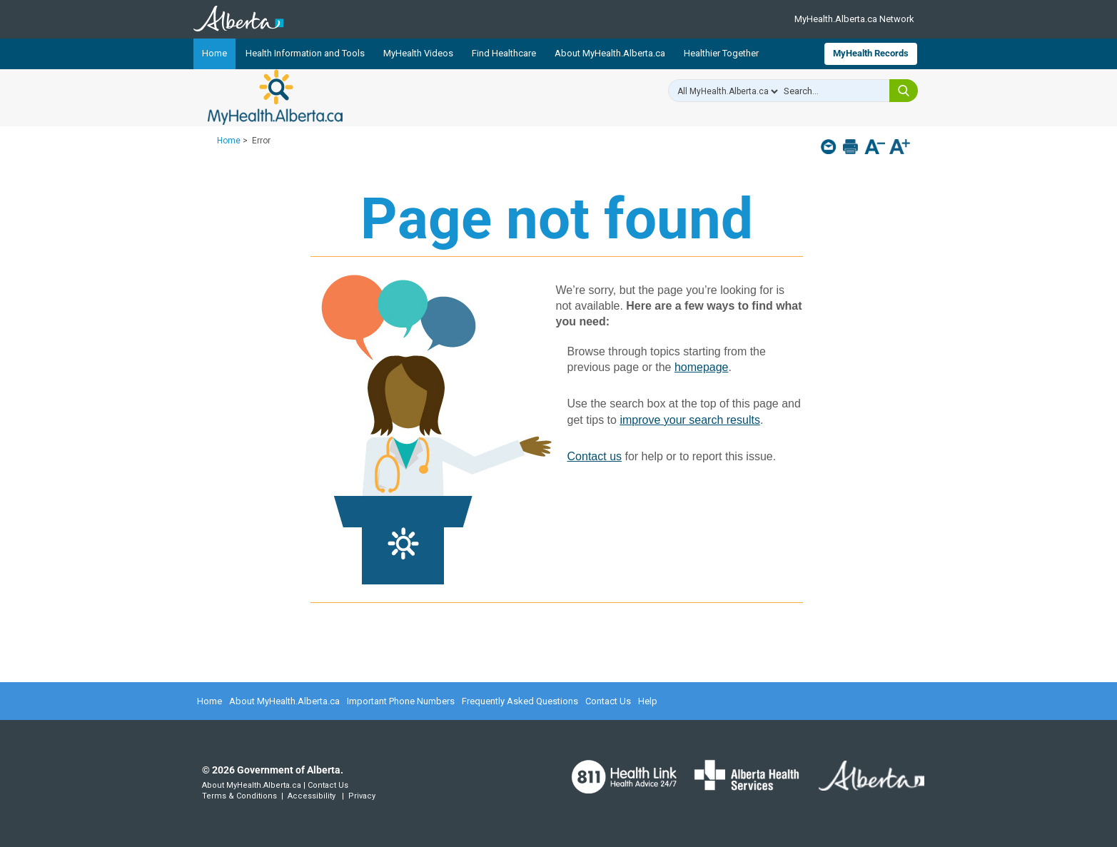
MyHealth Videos (418, 53)
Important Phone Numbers (401, 701)
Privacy (361, 796)
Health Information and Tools (305, 53)
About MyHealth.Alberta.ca (610, 53)
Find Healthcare (504, 53)
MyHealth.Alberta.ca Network (854, 19)
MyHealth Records (871, 53)
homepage (701, 367)
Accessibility (311, 796)
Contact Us (608, 701)
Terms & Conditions (239, 796)
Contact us (594, 456)
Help (647, 701)
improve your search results (690, 420)
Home (214, 53)
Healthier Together (721, 53)
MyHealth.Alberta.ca (275, 97)
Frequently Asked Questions (520, 701)
